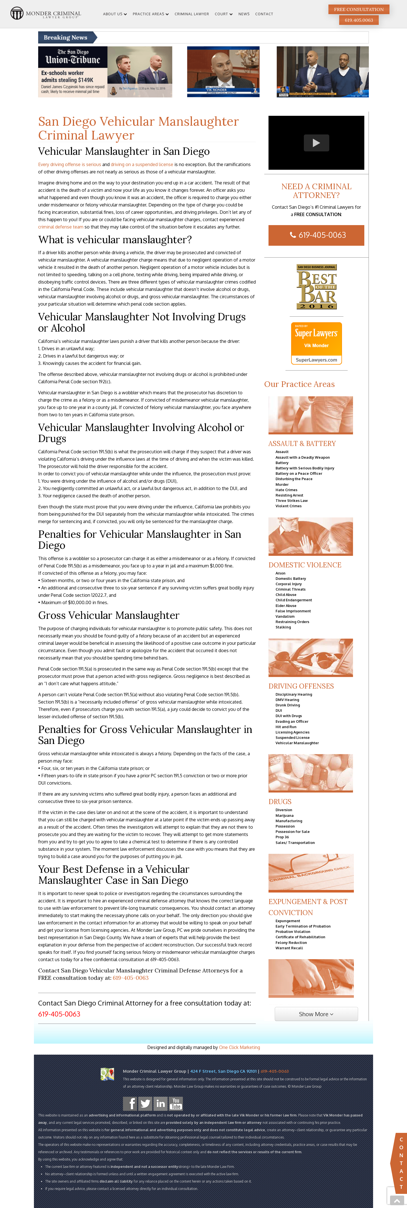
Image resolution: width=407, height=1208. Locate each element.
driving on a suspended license (142, 164)
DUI (279, 710)
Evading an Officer (292, 721)
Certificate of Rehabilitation (300, 937)
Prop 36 (282, 837)
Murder (282, 484)
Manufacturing (289, 821)
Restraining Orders (292, 621)
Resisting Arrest (289, 495)
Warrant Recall (289, 948)
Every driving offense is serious (69, 164)
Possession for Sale (293, 831)
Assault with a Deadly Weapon (303, 457)
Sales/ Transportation (295, 842)
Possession (285, 826)
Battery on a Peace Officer (299, 473)
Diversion (284, 809)
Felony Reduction (291, 942)
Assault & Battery (302, 443)
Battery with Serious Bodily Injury (305, 468)
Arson (280, 573)
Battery (282, 462)
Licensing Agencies (292, 732)
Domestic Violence (305, 565)
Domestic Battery (291, 578)
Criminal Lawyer (192, 14)
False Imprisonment (293, 611)
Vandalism (285, 616)
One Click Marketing (239, 1047)
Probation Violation (293, 931)
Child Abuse (286, 594)
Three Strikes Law (292, 500)
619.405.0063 (359, 20)
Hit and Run (286, 726)
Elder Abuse (286, 605)
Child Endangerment (294, 600)
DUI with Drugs (289, 715)
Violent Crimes (289, 506)
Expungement (288, 920)
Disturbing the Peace (294, 478)
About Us (112, 14)
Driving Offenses (301, 686)
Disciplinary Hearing (294, 694)
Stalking (283, 627)
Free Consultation (359, 9)
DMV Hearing (287, 699)
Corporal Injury (289, 584)
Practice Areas (148, 14)
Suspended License (293, 737)
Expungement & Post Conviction (308, 907)
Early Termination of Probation (303, 926)
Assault (282, 451)
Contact (264, 14)
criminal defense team (60, 227)
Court (221, 14)
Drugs (280, 801)
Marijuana (285, 815)
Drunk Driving (288, 705)
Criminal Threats (291, 589)
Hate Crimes (286, 489)
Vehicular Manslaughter (297, 743)
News (244, 14)
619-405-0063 (131, 977)
